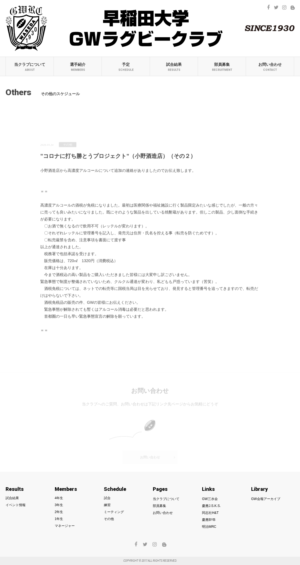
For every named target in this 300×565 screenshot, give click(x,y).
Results (15, 489)
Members (66, 489)
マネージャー (65, 526)
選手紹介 (78, 67)
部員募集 (222, 67)
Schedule (115, 489)
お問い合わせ (270, 67)
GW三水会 (210, 499)
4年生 (59, 498)
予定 (126, 67)
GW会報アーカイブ (265, 499)
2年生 (59, 512)
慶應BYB (208, 520)
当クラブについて (30, 67)
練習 (92, 117)
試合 (34, 117)
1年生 (59, 519)
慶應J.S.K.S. (211, 506)
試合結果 (174, 67)
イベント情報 (16, 505)
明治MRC (209, 527)
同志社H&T (210, 513)
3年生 (59, 505)
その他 (208, 117)
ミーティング (150, 117)
